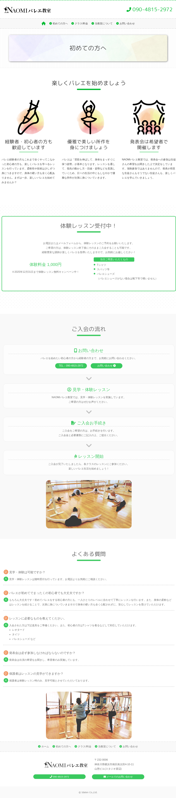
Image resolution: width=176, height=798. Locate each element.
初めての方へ (60, 23)
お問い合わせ (127, 23)
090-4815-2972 (150, 9)
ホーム (45, 747)
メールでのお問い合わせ (118, 779)
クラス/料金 (81, 23)
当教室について (104, 23)
